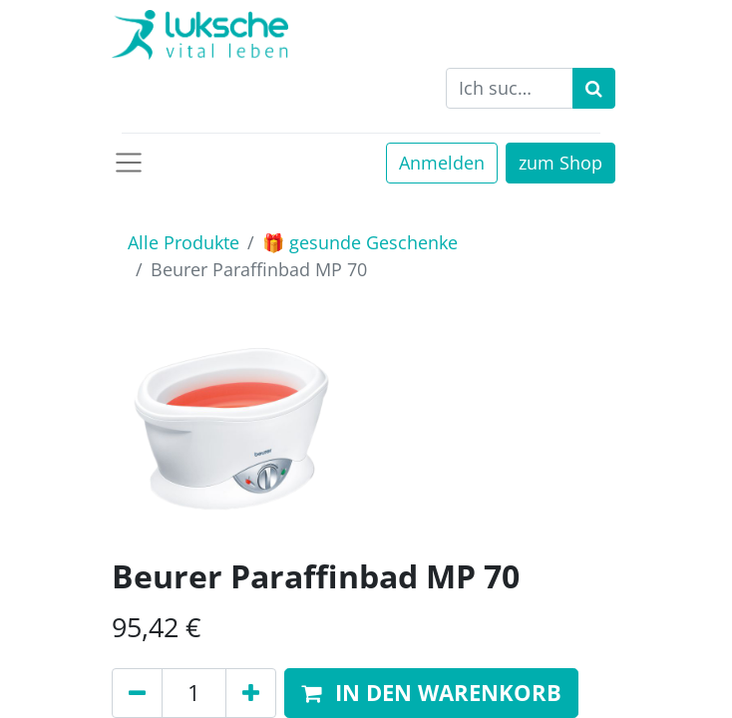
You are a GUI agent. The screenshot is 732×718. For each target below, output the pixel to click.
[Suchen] (593, 88)
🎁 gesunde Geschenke (360, 242)
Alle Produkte (183, 242)
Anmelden (442, 163)
